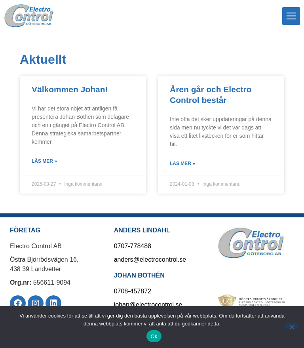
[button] (291, 16)
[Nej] (291, 326)
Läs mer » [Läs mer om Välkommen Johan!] (44, 161)
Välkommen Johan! (70, 89)
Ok (153, 336)
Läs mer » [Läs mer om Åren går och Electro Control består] (182, 163)
